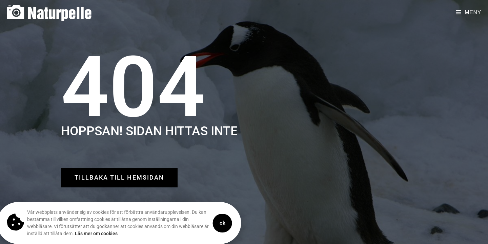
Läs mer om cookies (83, 233)
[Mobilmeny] (468, 12)
